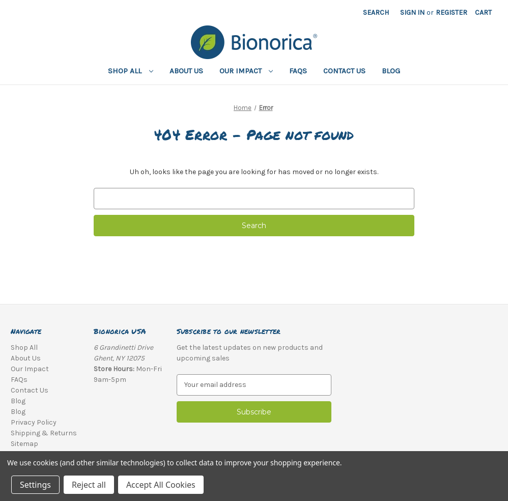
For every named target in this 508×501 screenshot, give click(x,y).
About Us (186, 70)
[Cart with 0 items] (483, 12)
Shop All (130, 70)
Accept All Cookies (160, 484)
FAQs (298, 70)
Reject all (89, 484)
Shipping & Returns (44, 433)
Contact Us (344, 70)
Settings (35, 484)
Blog (391, 70)
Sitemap (24, 443)
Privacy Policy (34, 422)
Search (376, 12)
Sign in (412, 12)
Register (451, 12)
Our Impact (246, 70)
